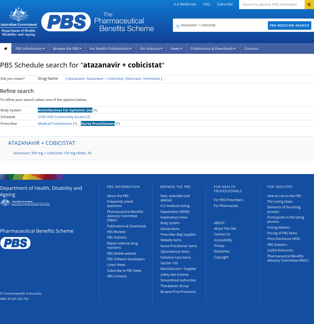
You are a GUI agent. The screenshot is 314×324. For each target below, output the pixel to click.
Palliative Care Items (175, 257)
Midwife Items (171, 240)
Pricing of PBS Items (282, 233)
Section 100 (169, 263)
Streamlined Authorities (178, 280)
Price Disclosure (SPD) (283, 238)
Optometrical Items (174, 251)
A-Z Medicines (185, 4)
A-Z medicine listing (175, 206)
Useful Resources (280, 250)
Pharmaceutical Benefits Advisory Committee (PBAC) (125, 216)
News (176, 48)
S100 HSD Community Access (61, 116)
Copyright (221, 257)
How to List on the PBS (284, 196)
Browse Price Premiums (178, 291)
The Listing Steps (280, 201)
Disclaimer (222, 251)
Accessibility (223, 240)
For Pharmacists (226, 206)
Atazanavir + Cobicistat (104, 78)
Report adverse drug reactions (122, 245)
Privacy (219, 245)
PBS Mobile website (121, 253)
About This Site (225, 228)
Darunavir (133, 78)
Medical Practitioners (55, 123)
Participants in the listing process (285, 219)
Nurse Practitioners (98, 123)
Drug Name (48, 78)
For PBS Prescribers (228, 200)
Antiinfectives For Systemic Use (65, 110)
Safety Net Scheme (174, 274)
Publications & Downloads (213, 48)
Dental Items (170, 229)
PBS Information (30, 48)
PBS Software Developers (126, 259)
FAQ (206, 4)
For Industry (151, 48)
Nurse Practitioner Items (178, 246)
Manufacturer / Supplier (178, 268)
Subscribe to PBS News (124, 270)
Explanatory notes (174, 217)
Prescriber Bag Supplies (178, 234)
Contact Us (222, 234)
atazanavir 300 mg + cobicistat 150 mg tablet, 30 (52, 152)
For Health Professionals (111, 48)
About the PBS (118, 196)
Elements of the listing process (284, 209)
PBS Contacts (117, 276)
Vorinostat (151, 78)
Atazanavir (76, 78)
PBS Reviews (116, 231)
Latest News (116, 264)
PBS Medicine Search (289, 25)
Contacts (251, 48)
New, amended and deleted (175, 198)
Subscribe (225, 4)
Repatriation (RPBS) (174, 211)
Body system (170, 223)
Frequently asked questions (120, 203)
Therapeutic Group (174, 286)
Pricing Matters (278, 227)
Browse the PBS (67, 48)
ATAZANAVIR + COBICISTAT (41, 142)
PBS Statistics (117, 237)
